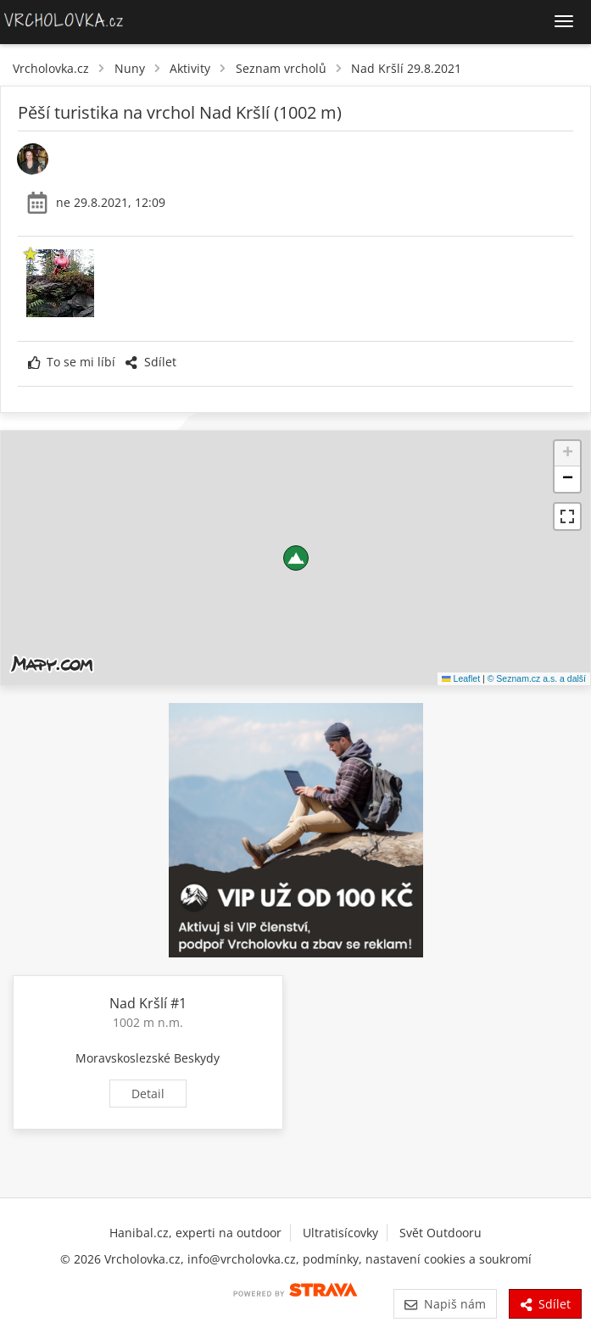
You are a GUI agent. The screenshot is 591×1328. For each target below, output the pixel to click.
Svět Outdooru (440, 1233)
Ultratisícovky (340, 1233)
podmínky (331, 1259)
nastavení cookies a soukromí (448, 1259)
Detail (147, 1093)
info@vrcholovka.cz (241, 1259)
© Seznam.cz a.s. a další (537, 678)
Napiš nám (444, 1304)
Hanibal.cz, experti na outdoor (195, 1233)
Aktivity (190, 68)
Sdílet (150, 362)
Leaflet (461, 678)
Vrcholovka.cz (51, 68)
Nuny (129, 68)
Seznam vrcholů (281, 68)
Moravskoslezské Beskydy (147, 1058)
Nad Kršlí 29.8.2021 (406, 68)
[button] (296, 558)
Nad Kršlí (138, 1003)
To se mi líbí (71, 362)
